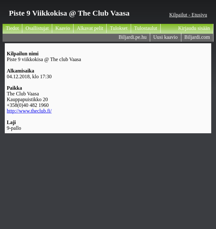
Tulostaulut (145, 28)
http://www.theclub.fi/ (29, 111)
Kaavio (62, 28)
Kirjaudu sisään (194, 28)
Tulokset (118, 28)
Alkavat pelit (90, 28)
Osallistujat (37, 28)
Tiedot (12, 28)
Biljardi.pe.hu (133, 37)
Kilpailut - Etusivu (188, 14)
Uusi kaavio (165, 37)
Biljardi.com (197, 37)
